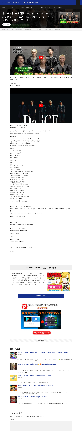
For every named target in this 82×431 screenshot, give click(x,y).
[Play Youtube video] (41, 57)
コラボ (16, 7)
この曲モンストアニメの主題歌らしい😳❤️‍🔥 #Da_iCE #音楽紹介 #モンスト (38, 364)
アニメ (37, 7)
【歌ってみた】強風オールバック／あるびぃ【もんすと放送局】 (35, 376)
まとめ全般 (10, 7)
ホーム (3, 7)
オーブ (54, 7)
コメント (12, 419)
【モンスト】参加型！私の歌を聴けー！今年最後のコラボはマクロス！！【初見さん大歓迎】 (43, 353)
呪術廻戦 (60, 7)
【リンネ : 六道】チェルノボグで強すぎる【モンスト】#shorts (35, 397)
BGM (27, 7)
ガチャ (22, 7)
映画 (42, 7)
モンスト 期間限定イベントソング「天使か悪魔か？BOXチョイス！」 (37, 385)
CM (50, 7)
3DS (32, 7)
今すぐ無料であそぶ (41, 296)
